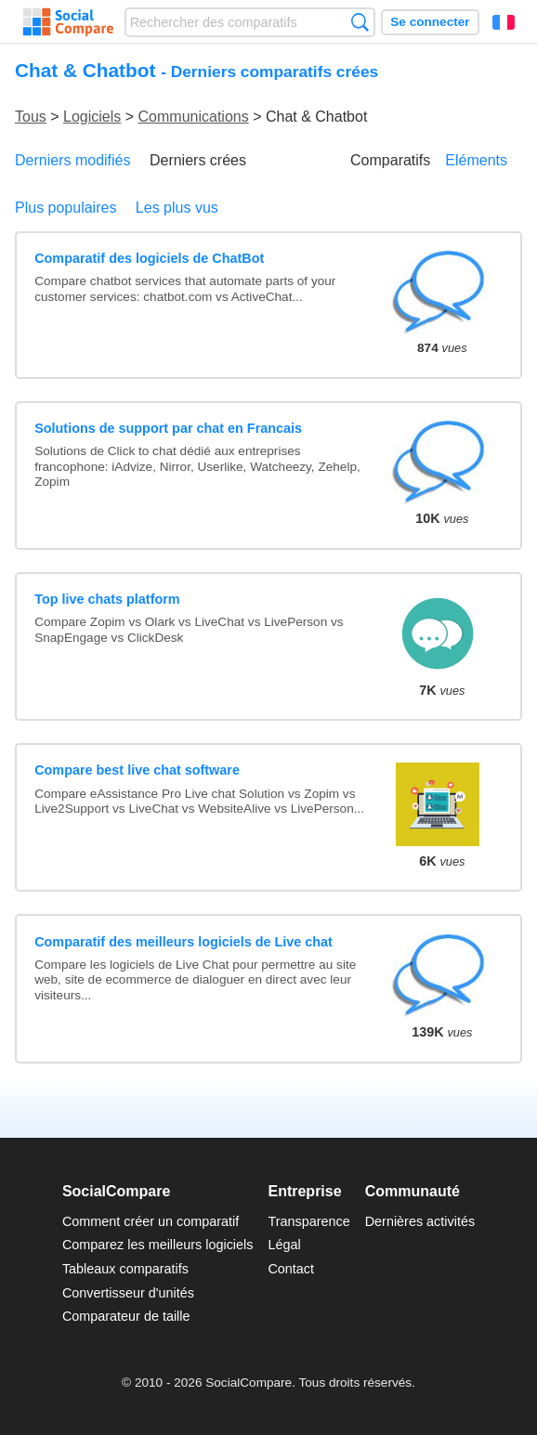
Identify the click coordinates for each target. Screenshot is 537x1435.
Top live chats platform (106, 599)
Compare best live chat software (137, 770)
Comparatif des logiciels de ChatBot (149, 258)
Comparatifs (390, 160)
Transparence (308, 1221)
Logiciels (92, 116)
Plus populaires (65, 207)
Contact (291, 1268)
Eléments (476, 160)
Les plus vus (177, 207)
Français (503, 22)
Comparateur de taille (126, 1316)
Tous (30, 116)
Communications (193, 116)
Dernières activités (420, 1221)
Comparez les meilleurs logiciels (158, 1244)
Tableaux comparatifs (125, 1268)
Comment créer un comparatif (150, 1221)
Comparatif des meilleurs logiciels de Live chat (183, 941)
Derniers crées (198, 160)
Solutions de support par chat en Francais (168, 428)
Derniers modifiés (72, 160)
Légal (284, 1244)
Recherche (360, 22)
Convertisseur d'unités (128, 1292)
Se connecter (429, 22)
